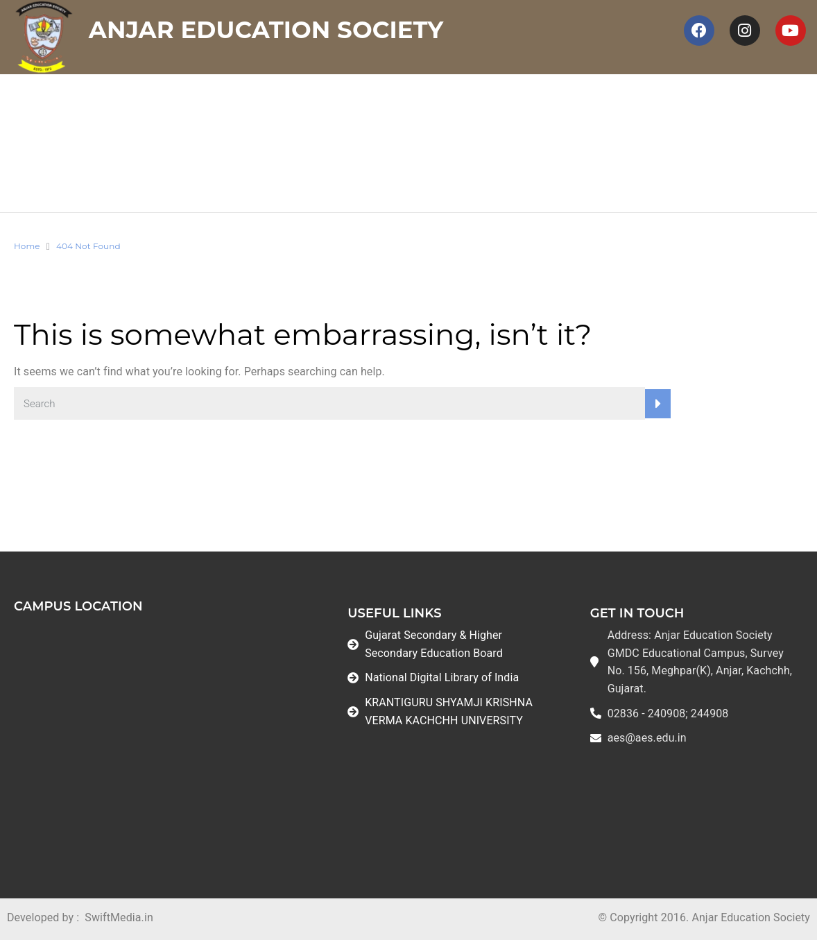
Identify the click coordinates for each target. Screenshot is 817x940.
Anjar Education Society (266, 29)
